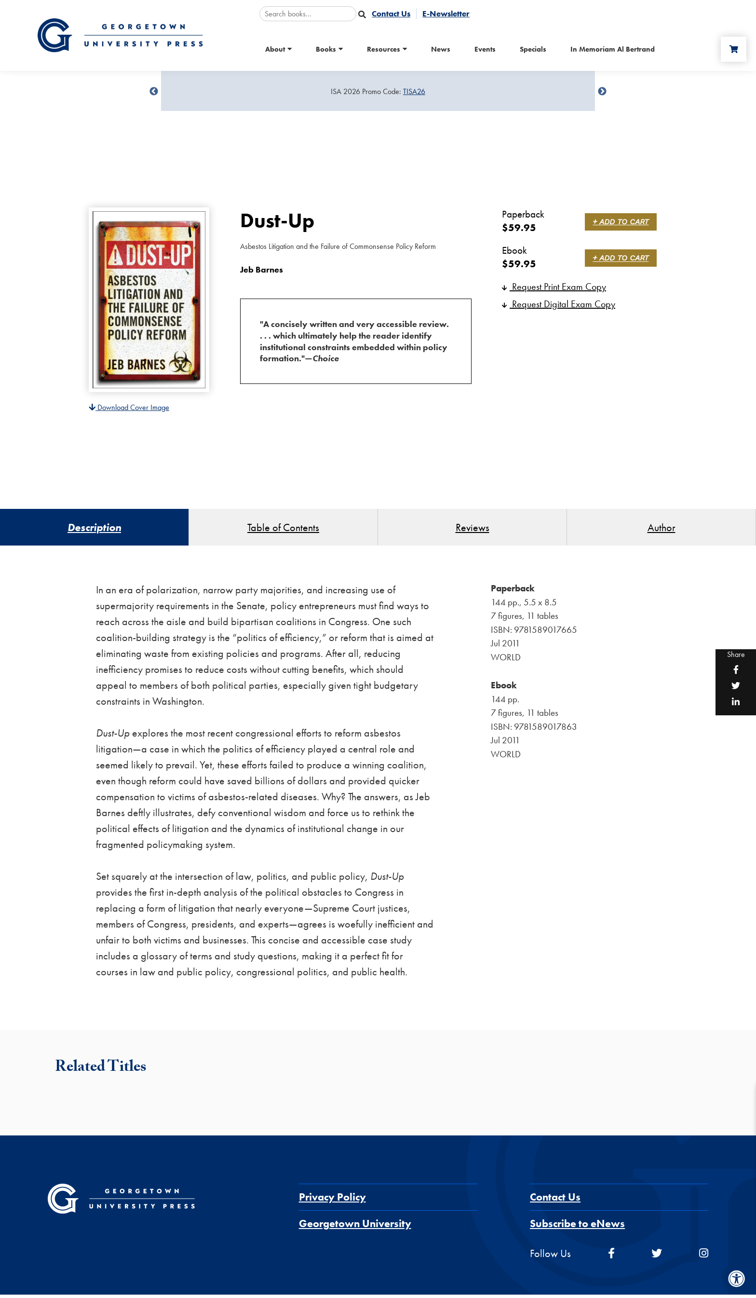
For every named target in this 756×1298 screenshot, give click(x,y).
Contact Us (555, 1201)
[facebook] (611, 1257)
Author (661, 529)
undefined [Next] (602, 91)
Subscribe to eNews (577, 1227)
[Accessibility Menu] (736, 1278)
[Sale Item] (378, 92)
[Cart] (731, 49)
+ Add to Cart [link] (622, 221)
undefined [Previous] (154, 91)
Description (94, 529)
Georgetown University (355, 1227)
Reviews (472, 529)
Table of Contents (283, 529)
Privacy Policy (332, 1201)
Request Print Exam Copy (554, 286)
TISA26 (414, 91)
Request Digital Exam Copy (558, 304)
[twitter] (656, 1257)
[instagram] (703, 1257)
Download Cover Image (129, 407)
